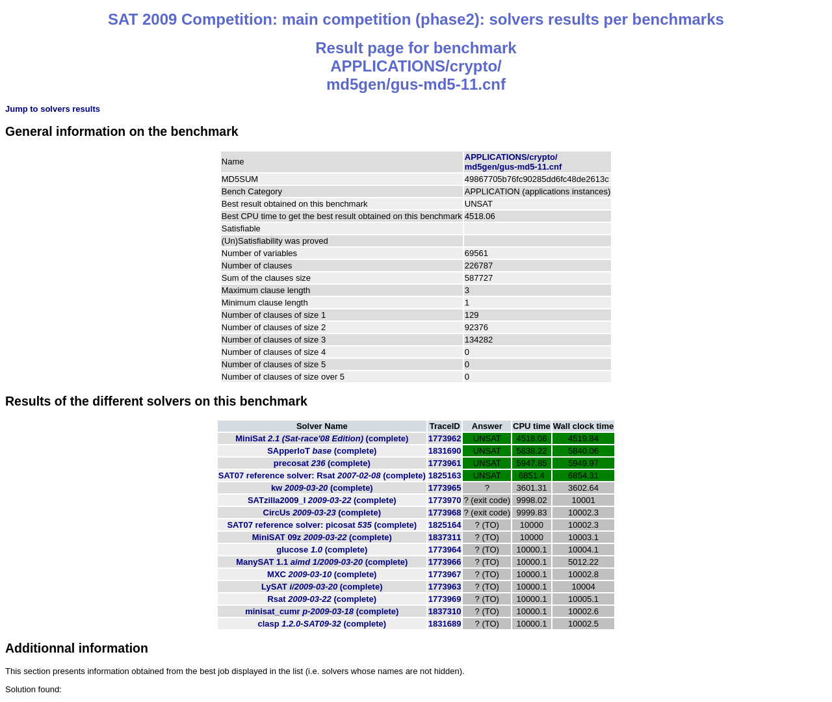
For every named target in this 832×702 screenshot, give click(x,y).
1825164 (445, 525)
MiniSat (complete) (321, 438)
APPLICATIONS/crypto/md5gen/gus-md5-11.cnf (513, 162)
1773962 (445, 438)
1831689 (445, 624)
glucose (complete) (321, 549)
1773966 (445, 562)
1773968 (445, 512)
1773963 (445, 587)
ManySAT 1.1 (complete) (322, 562)
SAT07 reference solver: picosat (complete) (322, 525)
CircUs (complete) (322, 512)
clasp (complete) (321, 624)
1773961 (445, 463)
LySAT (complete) (321, 587)
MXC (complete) (321, 574)
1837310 (445, 611)
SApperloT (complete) (321, 451)
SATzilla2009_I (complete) (322, 500)
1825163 (445, 475)
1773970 (445, 500)
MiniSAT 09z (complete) (322, 537)
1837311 (445, 537)
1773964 (445, 549)
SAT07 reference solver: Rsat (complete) (322, 475)
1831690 (445, 451)
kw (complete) (322, 488)
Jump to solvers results (52, 109)
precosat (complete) (322, 463)
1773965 (445, 488)
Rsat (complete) (321, 599)
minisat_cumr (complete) (321, 611)
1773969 (445, 599)
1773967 (445, 574)
